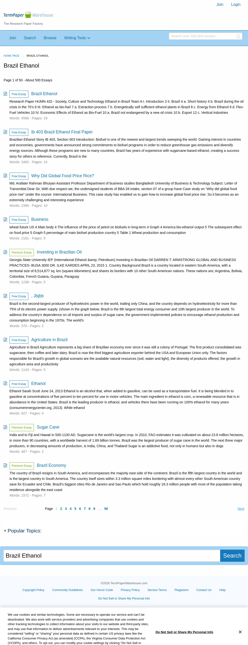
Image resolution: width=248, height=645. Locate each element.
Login (235, 4)
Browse (50, 38)
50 (106, 509)
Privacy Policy (130, 590)
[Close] (240, 636)
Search (30, 38)
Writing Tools (75, 38)
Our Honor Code (102, 590)
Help (222, 590)
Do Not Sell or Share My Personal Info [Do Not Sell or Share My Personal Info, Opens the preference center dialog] (184, 637)
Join (219, 4)
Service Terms (157, 590)
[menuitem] (219, 4)
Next (241, 509)
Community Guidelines (67, 590)
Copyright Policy (34, 590)
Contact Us (203, 590)
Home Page (11, 55)
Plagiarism (181, 590)
